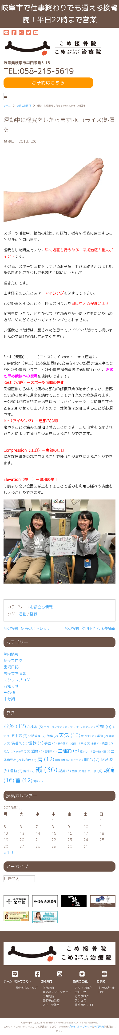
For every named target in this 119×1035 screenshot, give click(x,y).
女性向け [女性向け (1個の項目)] (88, 736)
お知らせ (11, 686)
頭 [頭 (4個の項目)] (97, 770)
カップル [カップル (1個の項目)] (72, 727)
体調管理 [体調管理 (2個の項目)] (37, 736)
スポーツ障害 (51, 1005)
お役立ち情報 (41, 606)
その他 (9, 692)
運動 (22, 614)
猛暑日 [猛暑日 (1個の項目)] (51, 751)
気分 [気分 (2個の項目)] (9, 751)
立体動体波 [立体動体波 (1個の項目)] (101, 751)
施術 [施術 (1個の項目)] (75, 743)
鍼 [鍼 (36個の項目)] (46, 769)
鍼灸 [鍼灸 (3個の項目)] (64, 770)
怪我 (33, 614)
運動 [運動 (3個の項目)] (16, 770)
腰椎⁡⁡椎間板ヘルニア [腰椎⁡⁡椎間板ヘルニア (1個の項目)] (69, 760)
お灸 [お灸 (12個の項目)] (15, 726)
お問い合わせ (107, 988)
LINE (101, 992)
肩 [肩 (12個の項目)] (45, 759)
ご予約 (101, 981)
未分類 (9, 699)
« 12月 (10, 852)
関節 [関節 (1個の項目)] (76, 771)
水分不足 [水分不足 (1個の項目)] (23, 751)
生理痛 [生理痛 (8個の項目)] (68, 750)
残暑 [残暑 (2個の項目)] (107, 743)
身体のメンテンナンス (57, 992)
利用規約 (99, 1026)
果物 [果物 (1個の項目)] (85, 743)
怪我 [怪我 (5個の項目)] (35, 743)
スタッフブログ (17, 679)
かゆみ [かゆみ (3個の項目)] (35, 726)
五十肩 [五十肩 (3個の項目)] (19, 735)
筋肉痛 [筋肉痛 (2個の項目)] (29, 760)
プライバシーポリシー (80, 1026)
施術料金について (27, 988)
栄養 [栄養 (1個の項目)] (96, 743)
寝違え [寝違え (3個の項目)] (19, 743)
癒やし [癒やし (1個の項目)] (86, 751)
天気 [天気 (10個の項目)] (69, 735)
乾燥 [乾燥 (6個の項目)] (103, 726)
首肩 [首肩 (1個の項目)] (38, 781)
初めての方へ (22, 981)
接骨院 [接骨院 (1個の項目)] (64, 743)
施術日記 (11, 667)
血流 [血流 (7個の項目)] (91, 759)
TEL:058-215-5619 (39, 71)
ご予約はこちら (48, 83)
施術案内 (46, 981)
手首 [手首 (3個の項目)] (50, 743)
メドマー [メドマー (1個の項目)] (87, 727)
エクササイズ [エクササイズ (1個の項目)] (54, 727)
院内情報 (11, 654)
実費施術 (48, 996)
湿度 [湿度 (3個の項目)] (37, 751)
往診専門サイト (85, 1005)
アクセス (80, 1000)
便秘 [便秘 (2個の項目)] (52, 736)
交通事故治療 (51, 1000)
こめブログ (82, 996)
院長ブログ (13, 660)
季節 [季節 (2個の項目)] (102, 736)
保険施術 (48, 988)
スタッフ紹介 (83, 988)
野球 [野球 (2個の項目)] (29, 771)
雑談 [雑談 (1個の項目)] (86, 771)
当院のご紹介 (81, 981)
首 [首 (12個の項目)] (23, 780)
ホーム (8, 981)
